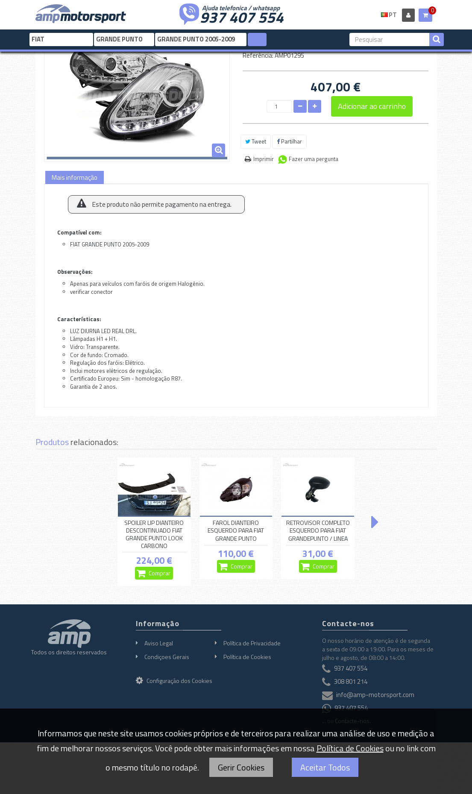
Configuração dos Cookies (174, 680)
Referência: (258, 55)
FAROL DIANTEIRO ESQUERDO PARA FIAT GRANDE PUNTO (236, 531)
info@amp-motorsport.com (375, 695)
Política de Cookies (247, 656)
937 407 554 (242, 16)
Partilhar (289, 141)
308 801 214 (350, 681)
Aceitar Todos (325, 767)
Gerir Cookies (241, 767)
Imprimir (263, 159)
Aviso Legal (158, 643)
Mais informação (74, 177)
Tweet (255, 141)
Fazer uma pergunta (313, 159)
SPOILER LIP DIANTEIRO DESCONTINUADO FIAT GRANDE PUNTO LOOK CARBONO (154, 534)
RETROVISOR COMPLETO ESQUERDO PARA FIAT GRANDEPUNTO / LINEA (318, 531)
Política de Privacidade (252, 643)
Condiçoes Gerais (166, 656)
